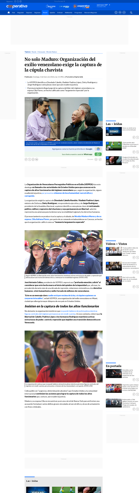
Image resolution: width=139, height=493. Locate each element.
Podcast (60, 12)
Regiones (37, 12)
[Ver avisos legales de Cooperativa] (116, 14)
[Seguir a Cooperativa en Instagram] (20, 1)
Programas (78, 12)
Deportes (29, 12)
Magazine (20, 12)
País (13, 12)
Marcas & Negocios (90, 12)
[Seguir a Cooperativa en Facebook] (15, 1)
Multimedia (68, 12)
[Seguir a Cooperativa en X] (18, 1)
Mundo (45, 12)
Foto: (28, 99)
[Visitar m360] (120, 14)
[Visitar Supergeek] (124, 14)
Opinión (52, 12)
